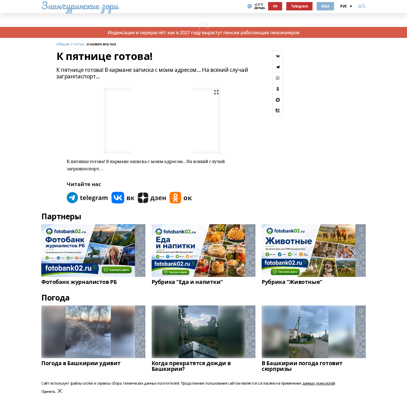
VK (275, 6)
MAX (325, 6)
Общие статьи (70, 44)
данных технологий (318, 383)
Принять (48, 392)
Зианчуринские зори (79, 5)
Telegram (299, 6)
